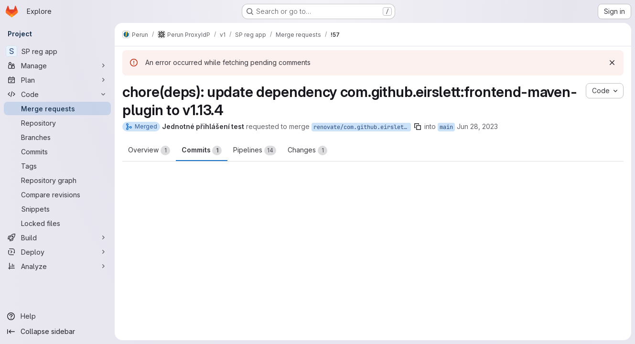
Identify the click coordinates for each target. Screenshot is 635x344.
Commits (202, 150)
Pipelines (254, 150)
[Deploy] (57, 251)
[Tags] (57, 165)
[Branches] (57, 137)
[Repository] (57, 122)
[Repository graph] (57, 180)
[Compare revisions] (57, 194)
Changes (307, 150)
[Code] (57, 94)
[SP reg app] (57, 51)
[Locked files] (57, 223)
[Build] (57, 237)
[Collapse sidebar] (57, 331)
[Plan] (57, 79)
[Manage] (57, 65)
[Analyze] (57, 266)
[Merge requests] (57, 108)
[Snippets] (57, 208)
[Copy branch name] (417, 126)
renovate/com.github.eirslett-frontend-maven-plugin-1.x (362, 127)
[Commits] (57, 151)
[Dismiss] (612, 62)
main (446, 127)
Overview (149, 150)
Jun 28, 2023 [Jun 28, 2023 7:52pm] (477, 126)
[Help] (57, 316)
